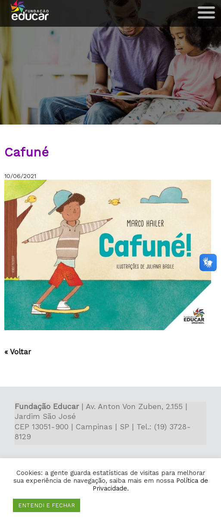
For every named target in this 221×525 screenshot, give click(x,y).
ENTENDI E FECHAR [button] (46, 505)
